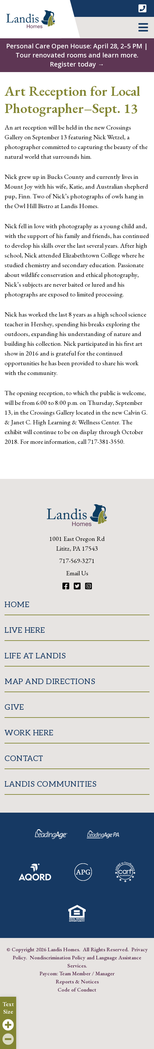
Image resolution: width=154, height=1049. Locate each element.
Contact (24, 758)
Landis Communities (50, 784)
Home (17, 604)
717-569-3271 (77, 560)
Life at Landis (35, 656)
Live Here (25, 630)
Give (14, 707)
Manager (105, 973)
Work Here (29, 733)
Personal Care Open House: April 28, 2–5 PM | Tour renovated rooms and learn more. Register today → (77, 55)
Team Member (75, 973)
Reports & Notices (77, 981)
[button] (143, 27)
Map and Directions (50, 681)
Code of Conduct (77, 989)
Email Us (77, 573)
